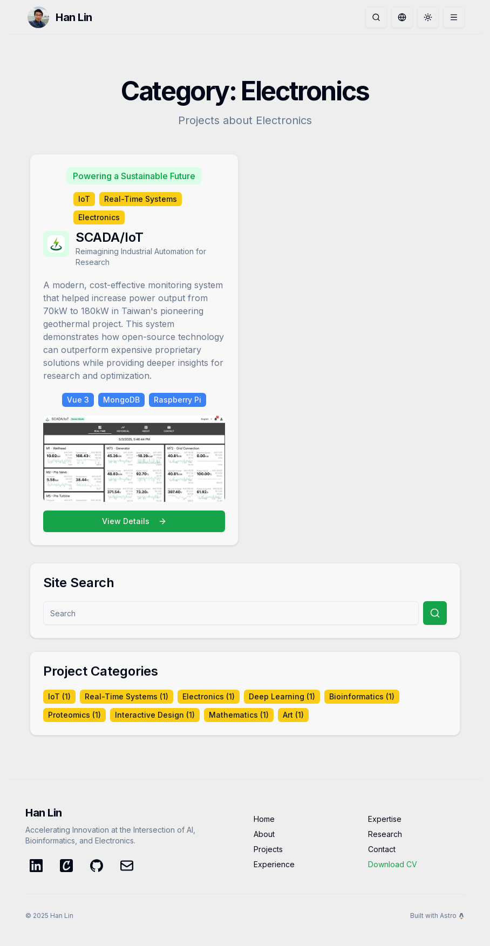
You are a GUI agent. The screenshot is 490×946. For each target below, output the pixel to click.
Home (264, 819)
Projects (268, 849)
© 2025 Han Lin (49, 915)
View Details (134, 521)
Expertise (384, 819)
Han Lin (74, 17)
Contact (382, 849)
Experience (274, 864)
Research (385, 834)
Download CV (392, 864)
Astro (452, 915)
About (264, 834)
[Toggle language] (402, 17)
